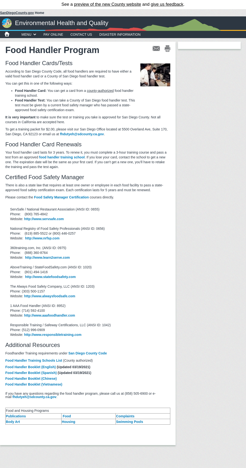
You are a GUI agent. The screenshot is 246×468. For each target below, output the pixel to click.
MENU (28, 34)
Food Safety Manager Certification (61, 197)
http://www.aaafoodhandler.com (49, 315)
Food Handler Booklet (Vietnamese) (33, 384)
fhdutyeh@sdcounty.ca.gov (82, 134)
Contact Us (81, 34)
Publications (16, 416)
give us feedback (167, 4)
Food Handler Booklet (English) (30, 367)
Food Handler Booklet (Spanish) (31, 373)
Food (67, 416)
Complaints (125, 416)
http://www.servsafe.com (44, 219)
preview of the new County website (107, 4)
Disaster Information (120, 34)
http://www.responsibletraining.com (53, 335)
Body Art (13, 422)
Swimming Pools (129, 422)
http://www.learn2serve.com (47, 257)
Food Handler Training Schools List (33, 360)
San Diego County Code (87, 353)
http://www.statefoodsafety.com (50, 277)
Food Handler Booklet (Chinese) (31, 378)
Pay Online (53, 34)
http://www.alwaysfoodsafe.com (49, 296)
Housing (68, 422)
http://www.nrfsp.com (42, 238)
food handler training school (62, 157)
